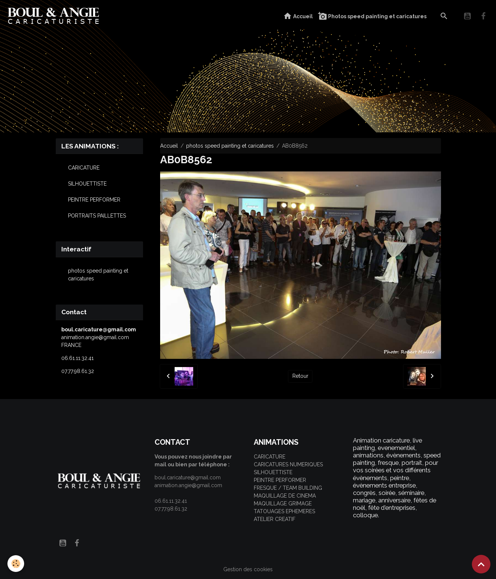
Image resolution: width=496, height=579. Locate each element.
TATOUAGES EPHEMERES (284, 511)
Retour (300, 376)
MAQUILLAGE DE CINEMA (285, 496)
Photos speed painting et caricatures (372, 16)
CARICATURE (84, 168)
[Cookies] (15, 563)
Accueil (298, 16)
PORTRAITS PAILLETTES (97, 216)
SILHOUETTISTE (87, 184)
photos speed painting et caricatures (230, 146)
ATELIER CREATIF (274, 519)
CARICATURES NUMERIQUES (288, 464)
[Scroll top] (481, 564)
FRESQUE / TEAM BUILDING (288, 488)
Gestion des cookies (248, 569)
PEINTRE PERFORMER (94, 200)
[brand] (55, 16)
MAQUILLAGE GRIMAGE (283, 503)
